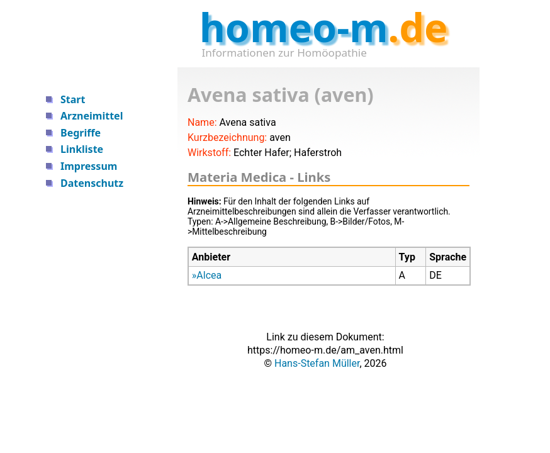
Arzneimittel (91, 116)
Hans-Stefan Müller (316, 363)
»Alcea (207, 275)
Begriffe (80, 133)
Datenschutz (91, 183)
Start (72, 99)
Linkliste (81, 149)
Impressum (88, 166)
